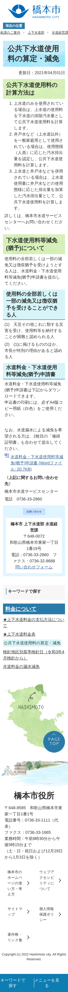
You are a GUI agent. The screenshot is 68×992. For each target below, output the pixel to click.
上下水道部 (36, 32)
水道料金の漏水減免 (21, 666)
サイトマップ (15, 911)
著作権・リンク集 (15, 937)
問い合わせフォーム (34, 567)
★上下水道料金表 (19, 634)
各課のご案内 (10, 32)
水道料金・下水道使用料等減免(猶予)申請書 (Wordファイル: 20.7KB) (37, 462)
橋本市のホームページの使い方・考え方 (15, 883)
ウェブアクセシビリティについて (46, 880)
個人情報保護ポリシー (46, 914)
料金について (20, 609)
